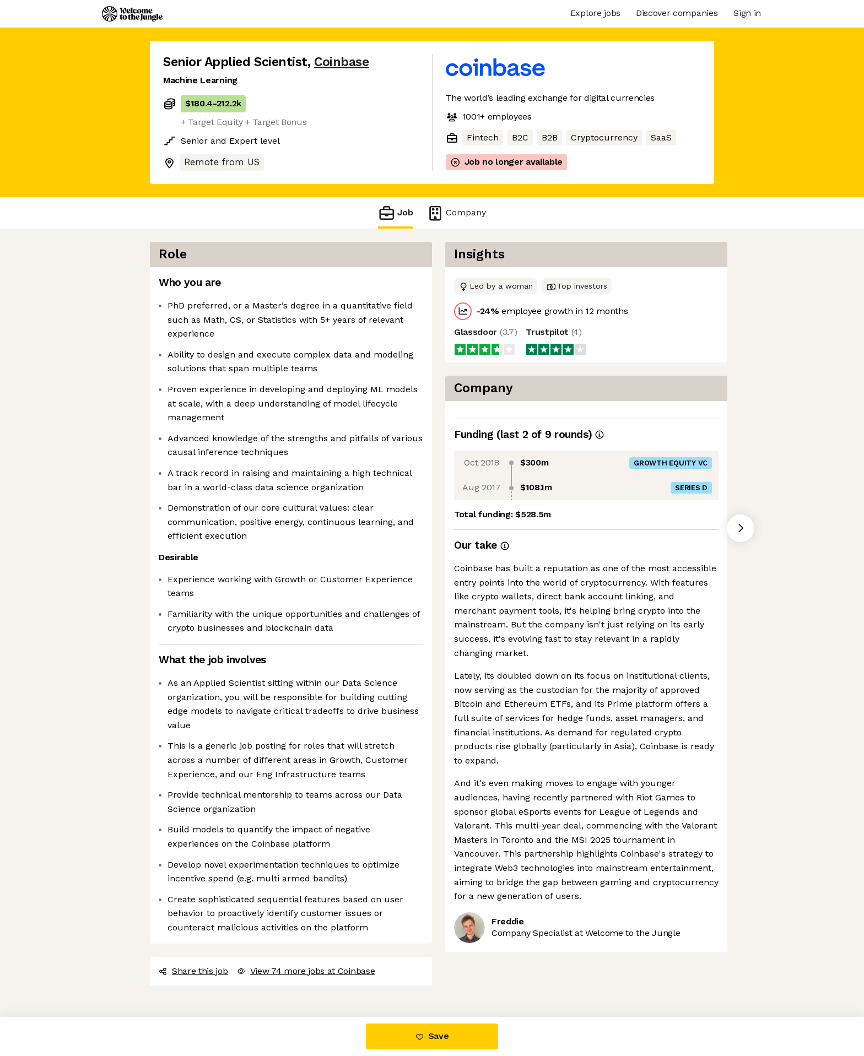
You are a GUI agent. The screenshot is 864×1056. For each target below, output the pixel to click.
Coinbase (341, 62)
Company (456, 213)
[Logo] (132, 13)
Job (395, 213)
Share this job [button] (193, 971)
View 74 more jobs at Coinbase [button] (306, 971)
